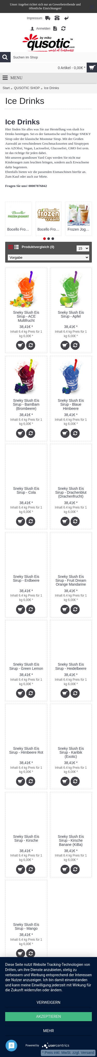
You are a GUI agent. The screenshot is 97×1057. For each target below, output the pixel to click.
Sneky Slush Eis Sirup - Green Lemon (26, 666)
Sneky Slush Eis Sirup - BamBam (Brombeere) (26, 404)
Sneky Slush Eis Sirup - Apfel (71, 314)
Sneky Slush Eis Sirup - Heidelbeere (70, 666)
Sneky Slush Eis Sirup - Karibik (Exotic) (71, 752)
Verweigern (49, 1002)
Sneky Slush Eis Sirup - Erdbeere (26, 578)
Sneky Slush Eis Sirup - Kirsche (26, 838)
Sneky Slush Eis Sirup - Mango (26, 926)
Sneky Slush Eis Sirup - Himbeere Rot (26, 750)
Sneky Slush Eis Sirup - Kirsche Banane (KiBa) (71, 840)
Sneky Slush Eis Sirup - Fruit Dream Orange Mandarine (70, 580)
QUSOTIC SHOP (27, 88)
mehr (48, 1030)
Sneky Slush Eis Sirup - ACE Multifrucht (26, 316)
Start (6, 88)
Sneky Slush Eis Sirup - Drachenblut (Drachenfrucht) (70, 492)
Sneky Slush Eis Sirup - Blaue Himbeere (71, 404)
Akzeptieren (48, 1016)
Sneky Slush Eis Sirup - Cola (26, 490)
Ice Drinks (51, 88)
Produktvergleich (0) (38, 247)
